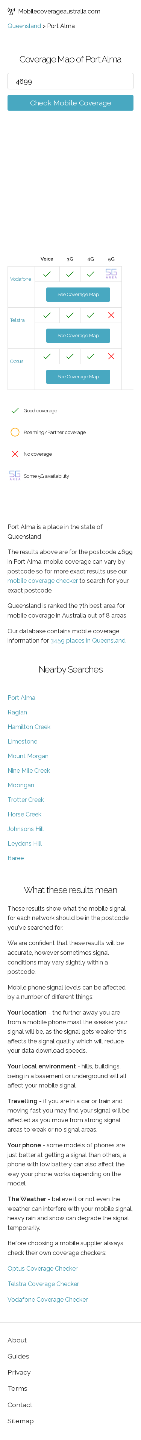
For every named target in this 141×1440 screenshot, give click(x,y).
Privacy (19, 1372)
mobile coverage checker (43, 580)
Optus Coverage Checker (42, 1268)
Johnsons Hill (26, 829)
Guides (18, 1356)
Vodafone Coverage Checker (48, 1299)
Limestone (22, 741)
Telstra (17, 320)
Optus (16, 361)
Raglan (17, 712)
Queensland (24, 26)
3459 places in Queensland (88, 640)
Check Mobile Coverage (70, 103)
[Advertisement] (70, 194)
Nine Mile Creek (29, 770)
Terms (17, 1388)
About (17, 1340)
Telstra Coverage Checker (43, 1283)
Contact (20, 1405)
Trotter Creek (26, 799)
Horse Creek (24, 814)
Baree (16, 858)
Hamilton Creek (29, 726)
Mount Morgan (28, 756)
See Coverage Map (78, 294)
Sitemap (21, 1421)
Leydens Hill (25, 843)
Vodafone (20, 279)
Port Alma (21, 697)
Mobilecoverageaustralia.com (54, 11)
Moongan (21, 785)
